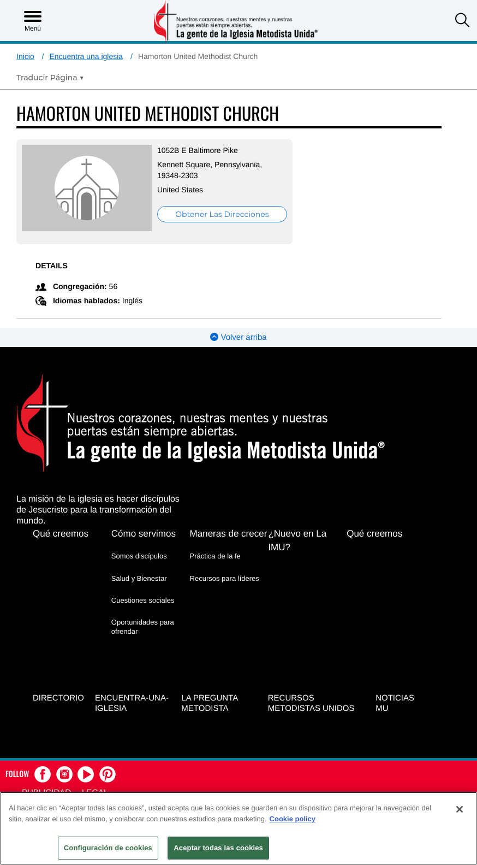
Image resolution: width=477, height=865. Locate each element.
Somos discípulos (139, 555)
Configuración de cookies (108, 848)
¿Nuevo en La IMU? (297, 539)
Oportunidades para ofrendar (142, 625)
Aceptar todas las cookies (218, 848)
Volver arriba (238, 336)
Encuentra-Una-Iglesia (132, 700)
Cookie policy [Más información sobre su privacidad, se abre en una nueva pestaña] (293, 819)
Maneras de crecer (228, 532)
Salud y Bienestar (139, 577)
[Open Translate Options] (50, 78)
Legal (95, 789)
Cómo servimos (143, 532)
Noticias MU (394, 700)
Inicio (25, 56)
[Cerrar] (460, 809)
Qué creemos (60, 532)
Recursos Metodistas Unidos (311, 700)
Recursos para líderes (224, 577)
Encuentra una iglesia (86, 56)
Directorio (58, 694)
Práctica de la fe (215, 555)
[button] (462, 21)
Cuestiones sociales (143, 599)
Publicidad (46, 789)
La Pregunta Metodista (209, 700)
